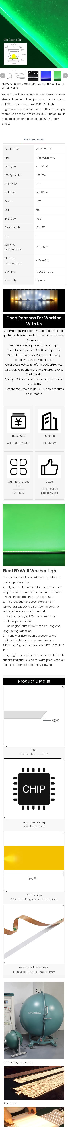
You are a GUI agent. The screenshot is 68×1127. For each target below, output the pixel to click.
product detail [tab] (34, 139)
